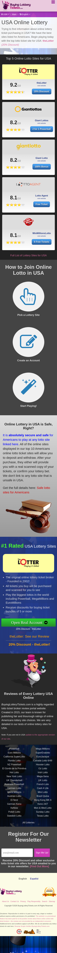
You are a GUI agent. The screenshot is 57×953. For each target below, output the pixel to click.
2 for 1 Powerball (41, 131)
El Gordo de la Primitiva (14, 770)
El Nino (14, 802)
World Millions (14, 794)
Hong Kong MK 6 (42, 802)
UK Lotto (42, 782)
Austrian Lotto (14, 798)
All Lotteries (28, 822)
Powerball (14, 750)
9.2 (13, 85)
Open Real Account (28, 622)
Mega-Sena (43, 778)
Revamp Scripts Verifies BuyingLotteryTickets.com (32, 926)
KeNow (14, 810)
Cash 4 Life (43, 790)
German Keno (14, 806)
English (25, 14)
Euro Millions (14, 754)
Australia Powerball (14, 786)
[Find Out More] (39, 866)
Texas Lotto (43, 817)
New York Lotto (14, 778)
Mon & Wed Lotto (42, 810)
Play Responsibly (33, 901)
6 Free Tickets (42, 241)
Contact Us (14, 901)
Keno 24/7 (43, 806)
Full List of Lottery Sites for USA (28, 255)
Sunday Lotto (42, 813)
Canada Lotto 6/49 (42, 762)
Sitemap (52, 901)
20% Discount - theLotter (30, 628)
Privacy (23, 901)
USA (5, 14)
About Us (5, 901)
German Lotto (14, 790)
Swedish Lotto (14, 817)
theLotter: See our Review (29, 638)
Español (34, 879)
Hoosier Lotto (42, 766)
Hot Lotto (14, 774)
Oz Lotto (42, 770)
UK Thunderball (14, 782)
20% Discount (41, 91)
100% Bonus (41, 168)
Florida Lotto (14, 762)
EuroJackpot (42, 758)
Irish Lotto (43, 774)
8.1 (13, 199)
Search (44, 901)
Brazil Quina (42, 798)
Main (14, 14)
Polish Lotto (14, 813)
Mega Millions (43, 750)
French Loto (43, 786)
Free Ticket (42, 206)
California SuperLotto (14, 758)
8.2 (13, 124)
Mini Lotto (43, 794)
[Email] (17, 853)
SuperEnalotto (42, 754)
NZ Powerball (14, 766)
